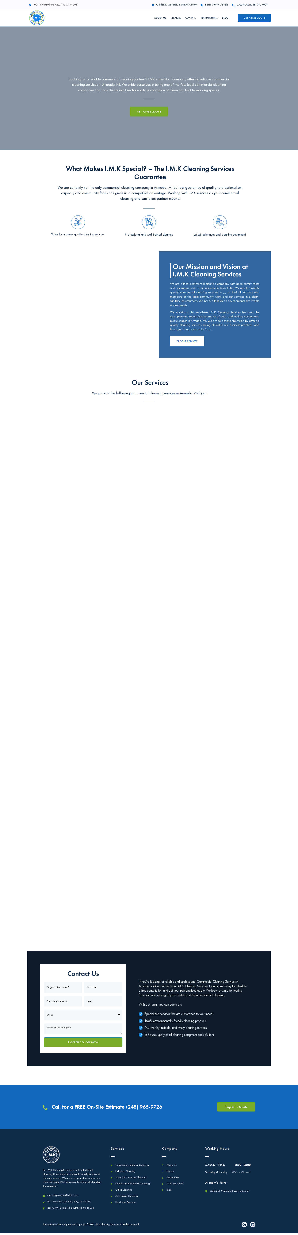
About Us (160, 17)
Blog (225, 17)
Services (175, 17)
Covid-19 (191, 17)
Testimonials (209, 17)
